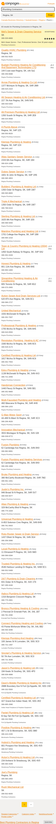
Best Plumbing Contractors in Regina (19, 822)
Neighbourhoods (45, 814)
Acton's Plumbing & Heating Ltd (18, 757)
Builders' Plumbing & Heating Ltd (18, 186)
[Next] (31, 804)
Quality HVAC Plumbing (13, 50)
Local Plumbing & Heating (15, 549)
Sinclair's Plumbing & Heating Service (21, 653)
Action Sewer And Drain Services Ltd (20, 295)
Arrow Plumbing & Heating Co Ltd (19, 82)
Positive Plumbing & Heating (16, 727)
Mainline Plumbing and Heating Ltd (19, 231)
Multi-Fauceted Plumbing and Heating (21, 400)
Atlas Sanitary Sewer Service (16, 156)
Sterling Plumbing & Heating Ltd (18, 216)
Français (51, 4)
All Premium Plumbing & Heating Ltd (20, 112)
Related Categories (9, 814)
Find (50, 15)
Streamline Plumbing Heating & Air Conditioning (19, 279)
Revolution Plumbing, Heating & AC (20, 340)
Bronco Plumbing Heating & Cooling (20, 608)
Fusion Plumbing (10, 444)
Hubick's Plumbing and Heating (17, 742)
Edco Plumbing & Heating (14, 370)
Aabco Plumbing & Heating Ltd (17, 593)
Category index (28, 814)
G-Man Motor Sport (11, 415)
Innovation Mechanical (13, 429)
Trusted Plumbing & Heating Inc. (18, 563)
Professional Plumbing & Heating (18, 325)
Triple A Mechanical (11, 201)
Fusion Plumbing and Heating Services (21, 459)
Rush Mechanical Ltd (12, 787)
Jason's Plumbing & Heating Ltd (18, 668)
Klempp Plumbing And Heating (17, 638)
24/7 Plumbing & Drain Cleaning (18, 578)
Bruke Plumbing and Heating (16, 474)
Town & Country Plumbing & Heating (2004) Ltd (24, 247)
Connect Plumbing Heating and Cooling (22, 623)
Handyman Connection (13, 385)
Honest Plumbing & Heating (15, 263)
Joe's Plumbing (9, 772)
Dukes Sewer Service (12, 171)
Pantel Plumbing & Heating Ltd (17, 712)
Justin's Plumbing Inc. (12, 489)
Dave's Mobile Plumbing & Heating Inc (21, 683)
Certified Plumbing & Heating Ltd (18, 355)
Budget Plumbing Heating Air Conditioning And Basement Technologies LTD (23, 66)
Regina (42, 20)
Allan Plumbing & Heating (14, 504)
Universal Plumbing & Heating (17, 519)
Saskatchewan (31, 20)
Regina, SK (8, 15)
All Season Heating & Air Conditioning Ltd (23, 97)
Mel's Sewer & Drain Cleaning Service (21, 31)
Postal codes (6, 817)
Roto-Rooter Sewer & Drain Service (20, 534)
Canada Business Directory (12, 20)
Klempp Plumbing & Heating (16, 142)
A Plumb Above (9, 127)
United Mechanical (11, 310)
